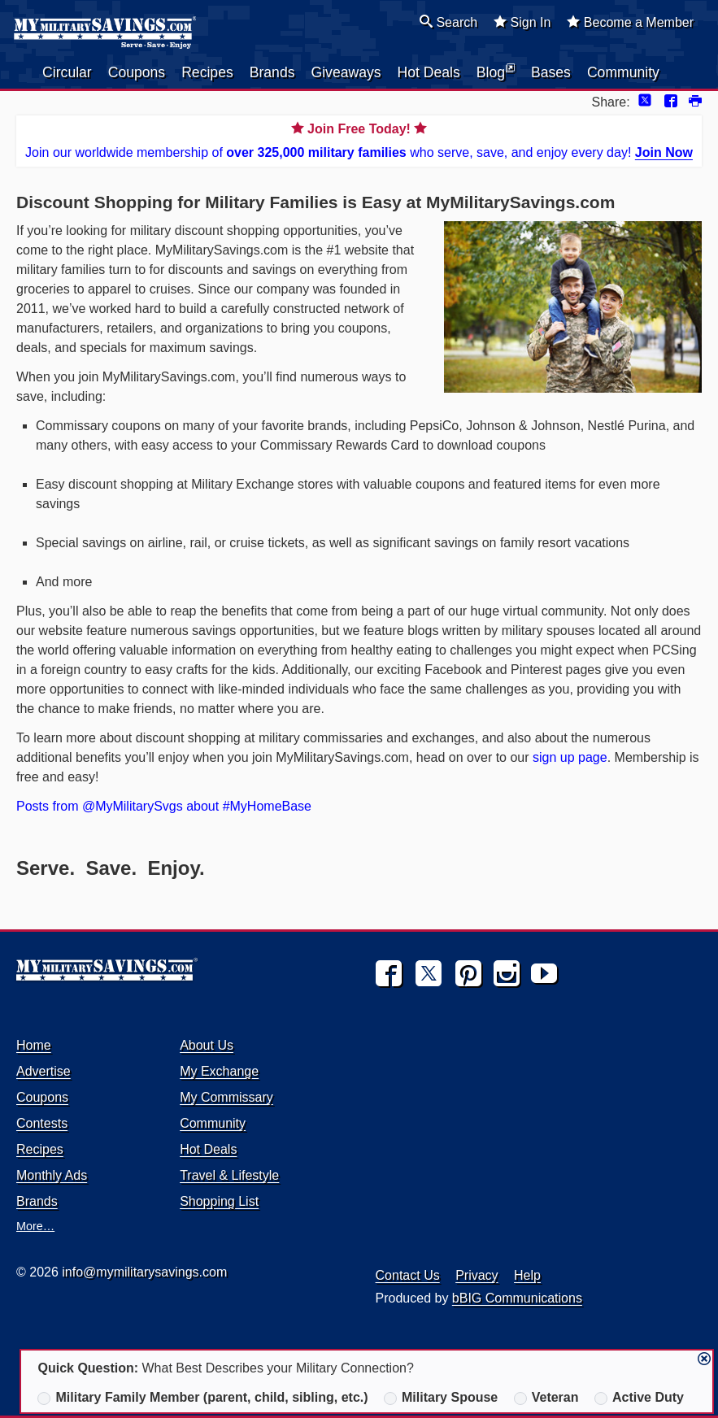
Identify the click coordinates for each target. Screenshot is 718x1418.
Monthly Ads (51, 1175)
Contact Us (408, 1275)
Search (448, 22)
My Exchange (219, 1071)
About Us (206, 1045)
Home (33, 1045)
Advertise (43, 1071)
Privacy (476, 1275)
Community (623, 72)
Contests (41, 1123)
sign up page (570, 757)
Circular (67, 72)
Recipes (207, 72)
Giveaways (346, 72)
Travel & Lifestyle (229, 1175)
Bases (551, 72)
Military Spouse (441, 1397)
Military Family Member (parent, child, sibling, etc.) (202, 1397)
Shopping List (219, 1201)
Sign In (522, 22)
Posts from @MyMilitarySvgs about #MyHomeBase (163, 806)
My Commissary (226, 1097)
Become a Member (630, 22)
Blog (495, 71)
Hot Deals (429, 72)
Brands (272, 72)
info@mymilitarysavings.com (144, 1272)
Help (527, 1275)
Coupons (136, 72)
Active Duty (639, 1397)
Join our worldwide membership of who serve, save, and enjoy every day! (359, 139)
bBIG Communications (517, 1298)
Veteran (546, 1397)
